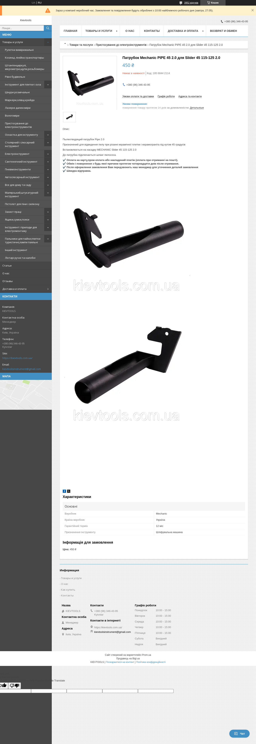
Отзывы (7, 281)
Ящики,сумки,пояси (17, 219)
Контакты (151, 30)
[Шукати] (48, 28)
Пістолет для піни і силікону (22, 204)
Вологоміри (12, 115)
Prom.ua (146, 655)
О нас (5, 273)
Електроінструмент (17, 154)
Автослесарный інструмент (22, 177)
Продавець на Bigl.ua (128, 658)
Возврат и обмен (223, 30)
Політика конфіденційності (151, 662)
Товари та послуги (81, 44)
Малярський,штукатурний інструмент (21, 194)
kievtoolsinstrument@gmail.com (21, 369)
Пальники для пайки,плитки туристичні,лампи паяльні (22, 240)
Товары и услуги (12, 42)
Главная (70, 30)
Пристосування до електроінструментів (18, 125)
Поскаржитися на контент (120, 662)
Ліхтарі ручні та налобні (20, 258)
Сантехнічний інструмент (21, 161)
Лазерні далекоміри (17, 108)
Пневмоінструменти (18, 169)
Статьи (7, 265)
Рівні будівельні (15, 76)
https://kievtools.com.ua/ (17, 358)
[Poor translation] (14, 685)
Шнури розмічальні (17, 92)
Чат (239, 733)
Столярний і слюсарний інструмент (19, 144)
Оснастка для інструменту (21, 134)
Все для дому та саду (18, 185)
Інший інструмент (16, 250)
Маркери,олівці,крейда (19, 100)
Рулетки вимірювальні (19, 50)
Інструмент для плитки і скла (23, 84)
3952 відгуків (191, 2)
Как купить (68, 589)
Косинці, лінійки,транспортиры (24, 57)
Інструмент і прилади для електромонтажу (21, 229)
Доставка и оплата (14, 289)
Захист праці (13, 212)
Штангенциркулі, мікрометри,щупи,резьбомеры (24, 67)
